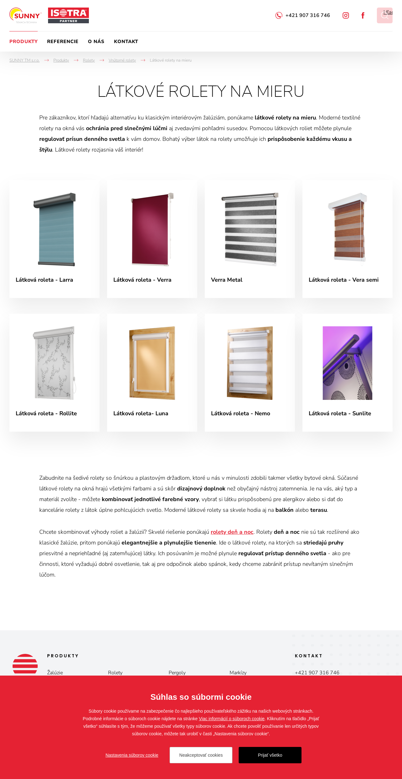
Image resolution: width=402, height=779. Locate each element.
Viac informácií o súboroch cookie (231, 718)
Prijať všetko (270, 755)
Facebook (362, 15)
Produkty (23, 41)
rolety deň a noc (232, 532)
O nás (96, 41)
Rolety (115, 672)
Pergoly (177, 672)
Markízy (238, 672)
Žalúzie (55, 672)
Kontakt (126, 41)
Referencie (63, 41)
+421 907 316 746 (307, 15)
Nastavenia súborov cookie (132, 755)
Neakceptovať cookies (201, 755)
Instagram (346, 15)
